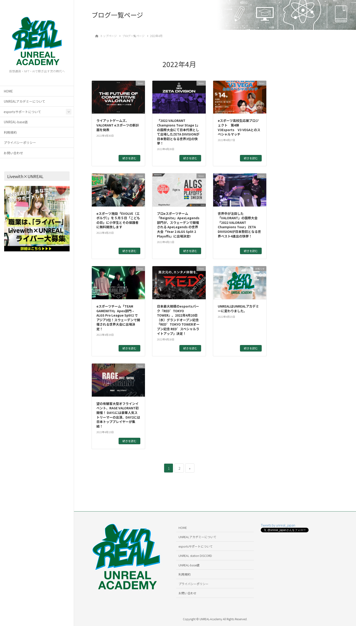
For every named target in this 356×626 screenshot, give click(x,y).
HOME (8, 91)
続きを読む (129, 158)
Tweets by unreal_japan (278, 525)
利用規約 (10, 132)
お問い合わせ (13, 153)
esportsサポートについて (22, 111)
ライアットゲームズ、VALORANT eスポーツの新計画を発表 (117, 125)
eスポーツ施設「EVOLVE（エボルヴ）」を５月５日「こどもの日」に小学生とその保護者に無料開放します (118, 220)
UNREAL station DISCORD (195, 555)
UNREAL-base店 (16, 122)
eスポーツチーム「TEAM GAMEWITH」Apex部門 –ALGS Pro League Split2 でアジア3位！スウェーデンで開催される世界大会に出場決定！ (118, 317)
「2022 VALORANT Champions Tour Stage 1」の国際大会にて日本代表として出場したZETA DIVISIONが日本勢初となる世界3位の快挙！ (178, 131)
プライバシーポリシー (20, 142)
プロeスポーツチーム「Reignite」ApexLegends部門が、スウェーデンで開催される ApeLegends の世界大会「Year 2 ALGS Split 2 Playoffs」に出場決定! (178, 224)
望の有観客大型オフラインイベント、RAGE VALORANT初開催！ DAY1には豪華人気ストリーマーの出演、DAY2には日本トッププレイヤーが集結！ (118, 415)
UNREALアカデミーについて (24, 101)
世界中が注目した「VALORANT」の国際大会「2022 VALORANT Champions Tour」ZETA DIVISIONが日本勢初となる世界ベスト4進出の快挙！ (239, 224)
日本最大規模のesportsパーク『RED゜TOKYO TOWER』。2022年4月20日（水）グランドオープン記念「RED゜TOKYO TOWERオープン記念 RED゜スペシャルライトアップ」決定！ (178, 320)
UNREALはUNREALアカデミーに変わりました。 (238, 308)
